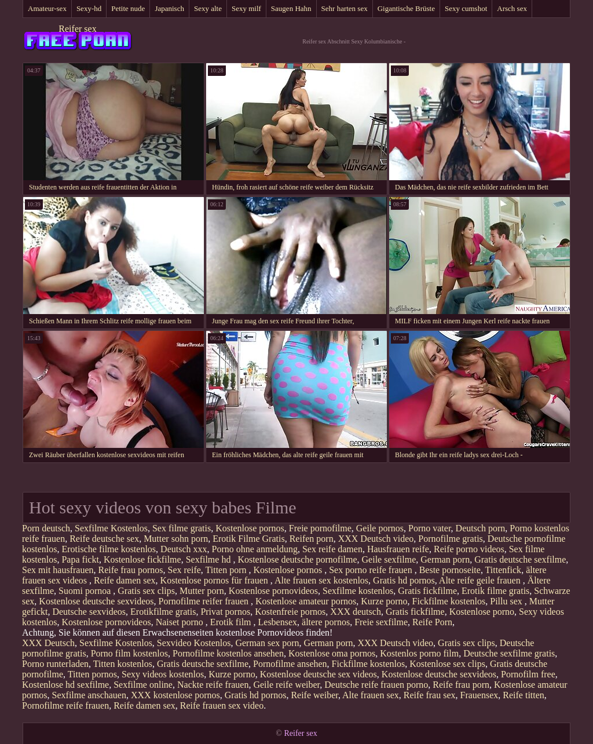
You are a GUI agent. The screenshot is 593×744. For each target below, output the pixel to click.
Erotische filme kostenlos (108, 549)
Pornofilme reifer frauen (205, 601)
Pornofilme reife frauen (65, 705)
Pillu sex (507, 601)
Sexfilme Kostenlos (111, 528)
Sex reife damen (332, 549)
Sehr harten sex (344, 8)
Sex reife (184, 570)
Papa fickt (79, 559)
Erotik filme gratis (495, 591)
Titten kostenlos (122, 664)
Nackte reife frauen (212, 685)
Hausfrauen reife (398, 549)
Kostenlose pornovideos (273, 591)
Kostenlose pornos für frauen (215, 580)
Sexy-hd (88, 8)
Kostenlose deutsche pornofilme (297, 559)
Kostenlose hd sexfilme (65, 685)
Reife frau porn (461, 685)
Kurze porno (384, 601)
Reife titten (523, 695)
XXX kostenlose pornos (175, 695)
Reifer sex (77, 29)
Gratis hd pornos (404, 580)
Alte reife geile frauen (481, 580)
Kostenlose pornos (249, 528)
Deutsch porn (481, 528)
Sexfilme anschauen (89, 695)
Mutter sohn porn (176, 539)
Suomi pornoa (85, 591)
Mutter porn (202, 591)
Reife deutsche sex (104, 539)
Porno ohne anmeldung (255, 549)
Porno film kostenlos (129, 653)
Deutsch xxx (183, 549)
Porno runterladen (55, 664)
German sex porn (267, 643)
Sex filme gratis (181, 528)
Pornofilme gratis (450, 539)
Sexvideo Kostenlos (194, 643)
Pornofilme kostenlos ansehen (228, 653)
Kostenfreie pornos (290, 612)
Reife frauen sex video (221, 705)
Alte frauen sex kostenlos (321, 580)
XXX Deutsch (48, 643)
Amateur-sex (47, 8)
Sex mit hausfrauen (58, 570)
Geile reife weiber (286, 685)
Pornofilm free (528, 674)
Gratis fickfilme (427, 591)
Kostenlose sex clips (447, 664)
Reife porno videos (469, 549)
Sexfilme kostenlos (358, 591)
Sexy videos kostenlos (163, 674)
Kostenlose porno (481, 612)
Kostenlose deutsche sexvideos (96, 601)
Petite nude (128, 8)
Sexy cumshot (466, 8)
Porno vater (429, 528)
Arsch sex (512, 8)
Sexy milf (246, 8)
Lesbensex (278, 622)
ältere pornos (326, 622)
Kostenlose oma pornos (331, 653)
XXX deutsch (355, 612)
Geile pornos (380, 528)
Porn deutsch (46, 528)
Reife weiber (314, 695)
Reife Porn (432, 622)
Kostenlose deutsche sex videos (318, 674)
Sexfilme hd (209, 559)
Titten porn (227, 570)
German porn (445, 559)
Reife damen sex (125, 580)
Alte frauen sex (370, 695)
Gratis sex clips (146, 591)
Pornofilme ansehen (290, 664)
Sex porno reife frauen (372, 570)
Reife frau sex (430, 695)
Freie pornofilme (320, 528)
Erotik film (232, 622)
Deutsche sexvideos (89, 612)
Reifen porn (312, 539)
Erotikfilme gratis (163, 612)
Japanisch (169, 8)
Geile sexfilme (389, 559)
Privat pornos (225, 612)
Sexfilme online (143, 685)
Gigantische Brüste (406, 8)
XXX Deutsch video (376, 539)
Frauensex (479, 695)
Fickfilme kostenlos (449, 601)
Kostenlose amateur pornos (305, 601)
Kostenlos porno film (419, 653)
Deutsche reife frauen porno (376, 685)
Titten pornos (92, 674)
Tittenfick (503, 570)
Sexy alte (208, 8)
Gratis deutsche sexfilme (520, 559)
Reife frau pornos (130, 570)
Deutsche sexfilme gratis (509, 653)
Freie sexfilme (381, 622)
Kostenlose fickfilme (142, 559)
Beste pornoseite (450, 570)
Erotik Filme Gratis (248, 539)
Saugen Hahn (291, 8)
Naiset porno (181, 622)
